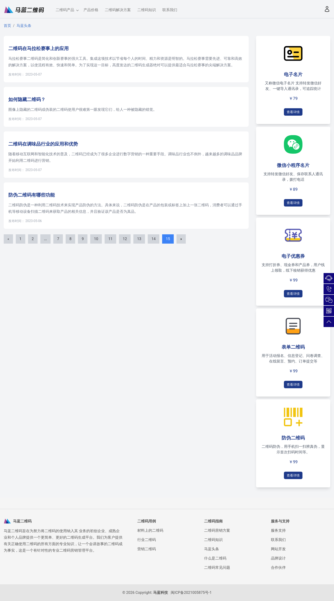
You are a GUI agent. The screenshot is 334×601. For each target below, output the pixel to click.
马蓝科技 (160, 592)
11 (110, 239)
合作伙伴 (278, 567)
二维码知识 (146, 10)
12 (125, 239)
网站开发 (278, 549)
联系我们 (169, 10)
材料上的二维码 (150, 530)
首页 (7, 25)
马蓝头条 (23, 25)
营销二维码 (146, 549)
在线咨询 (329, 278)
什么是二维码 (215, 558)
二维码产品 (66, 10)
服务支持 (278, 530)
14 (153, 239)
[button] (327, 9)
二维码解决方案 (118, 10)
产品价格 (91, 10)
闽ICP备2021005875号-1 (191, 592)
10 (96, 239)
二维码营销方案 (217, 530)
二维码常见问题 (217, 567)
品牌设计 (278, 558)
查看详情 (293, 112)
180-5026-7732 (329, 289)
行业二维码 (146, 539)
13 (139, 239)
